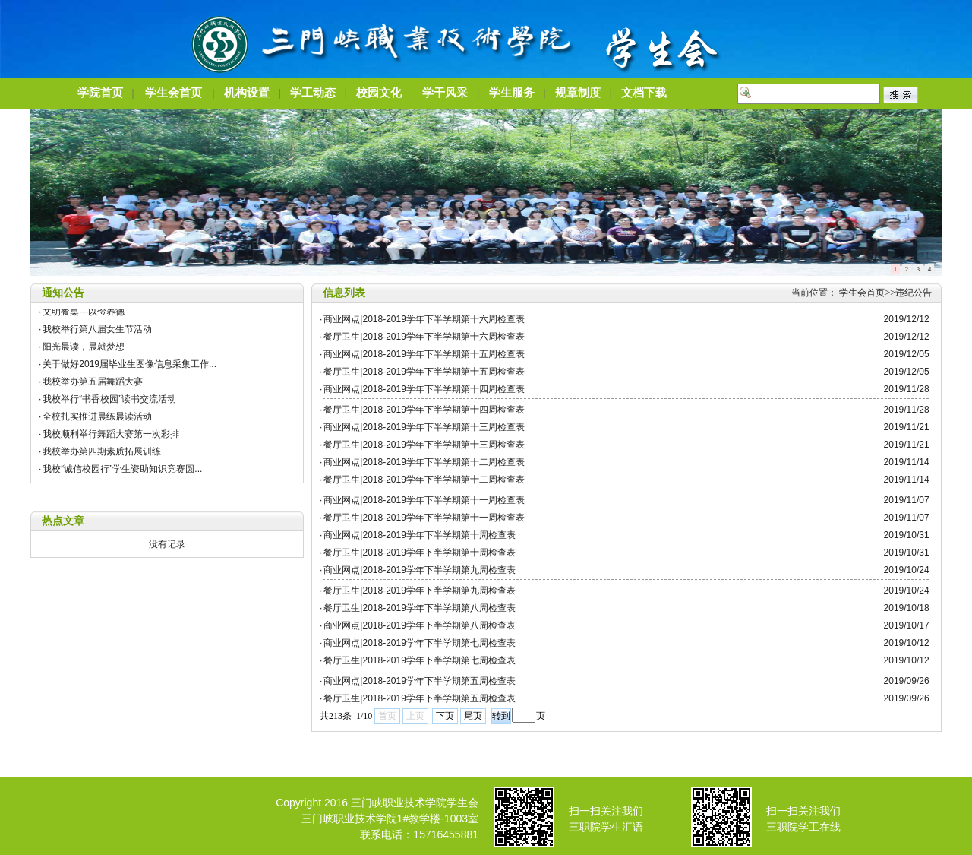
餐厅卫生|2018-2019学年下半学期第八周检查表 (419, 608)
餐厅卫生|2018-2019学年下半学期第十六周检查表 (424, 336)
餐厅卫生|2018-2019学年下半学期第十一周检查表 (424, 517)
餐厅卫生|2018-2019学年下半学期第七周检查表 (419, 660)
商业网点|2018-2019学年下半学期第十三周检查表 (424, 427)
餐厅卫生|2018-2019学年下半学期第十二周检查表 (424, 479)
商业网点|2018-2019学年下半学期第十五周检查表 (424, 354)
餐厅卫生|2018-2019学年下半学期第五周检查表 (419, 698)
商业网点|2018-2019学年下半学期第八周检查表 (419, 625)
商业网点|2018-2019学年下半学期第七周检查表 (419, 643)
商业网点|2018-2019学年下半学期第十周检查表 (419, 535)
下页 (445, 716)
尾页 (473, 716)
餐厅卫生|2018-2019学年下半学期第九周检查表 (419, 590)
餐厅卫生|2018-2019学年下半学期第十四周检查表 (424, 409)
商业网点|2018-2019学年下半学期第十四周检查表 (424, 389)
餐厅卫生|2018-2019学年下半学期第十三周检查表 (424, 444)
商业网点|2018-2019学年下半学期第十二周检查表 (424, 462)
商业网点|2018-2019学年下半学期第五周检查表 (419, 681)
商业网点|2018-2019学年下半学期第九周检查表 (419, 570)
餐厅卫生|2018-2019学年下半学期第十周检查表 (419, 552)
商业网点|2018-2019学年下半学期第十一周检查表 (424, 500)
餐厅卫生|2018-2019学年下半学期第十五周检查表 (424, 371)
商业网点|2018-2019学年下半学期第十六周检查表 (424, 319)
